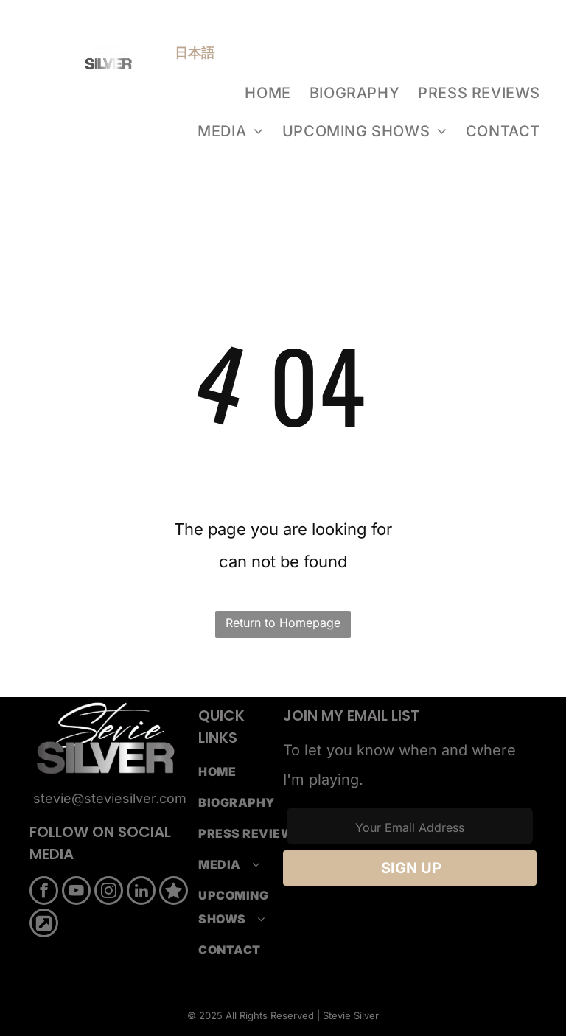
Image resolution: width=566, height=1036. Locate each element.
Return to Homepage (283, 622)
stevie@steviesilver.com (109, 798)
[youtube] (76, 892)
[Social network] (173, 892)
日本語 (194, 52)
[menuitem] (269, 93)
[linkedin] (141, 892)
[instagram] (108, 892)
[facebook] (43, 892)
